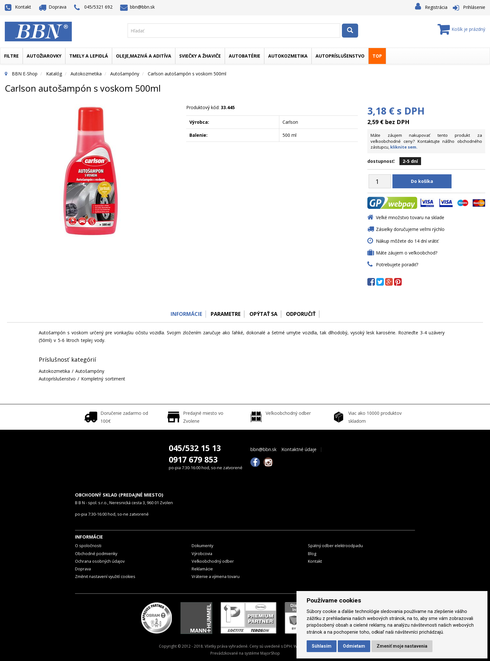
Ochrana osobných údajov (100, 561)
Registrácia (436, 7)
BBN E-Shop (24, 74)
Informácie (182, 313)
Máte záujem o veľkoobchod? (406, 253)
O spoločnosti (88, 545)
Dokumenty (202, 545)
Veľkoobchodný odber (213, 561)
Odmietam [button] (354, 646)
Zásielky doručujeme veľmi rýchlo (410, 229)
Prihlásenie (474, 7)
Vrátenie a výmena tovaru (216, 576)
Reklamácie (202, 569)
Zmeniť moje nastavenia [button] (402, 646)
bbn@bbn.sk (137, 7)
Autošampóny (124, 74)
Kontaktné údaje (299, 449)
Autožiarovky (44, 56)
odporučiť (304, 313)
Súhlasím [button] (321, 646)
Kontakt (18, 7)
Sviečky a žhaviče (200, 56)
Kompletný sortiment (103, 379)
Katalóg (54, 74)
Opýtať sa (264, 313)
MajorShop (270, 653)
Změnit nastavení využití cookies (105, 576)
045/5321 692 (93, 7)
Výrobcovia (202, 553)
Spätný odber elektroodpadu (335, 545)
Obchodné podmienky (96, 553)
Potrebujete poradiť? (397, 264)
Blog (312, 553)
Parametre (224, 313)
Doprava (53, 7)
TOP (377, 56)
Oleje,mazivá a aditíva (143, 56)
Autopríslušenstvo (340, 56)
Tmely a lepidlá (88, 56)
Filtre (11, 56)
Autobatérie (244, 56)
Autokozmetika (288, 56)
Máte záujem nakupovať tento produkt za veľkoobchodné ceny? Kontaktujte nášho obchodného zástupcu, (426, 141)
